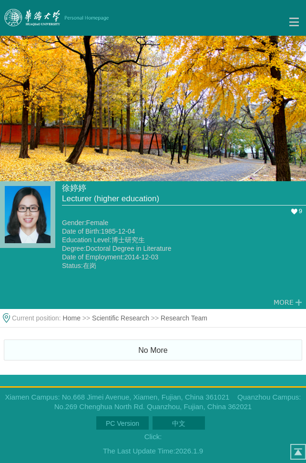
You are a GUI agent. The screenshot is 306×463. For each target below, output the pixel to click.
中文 (178, 423)
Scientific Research (120, 318)
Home (72, 318)
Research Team (184, 318)
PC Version (122, 423)
